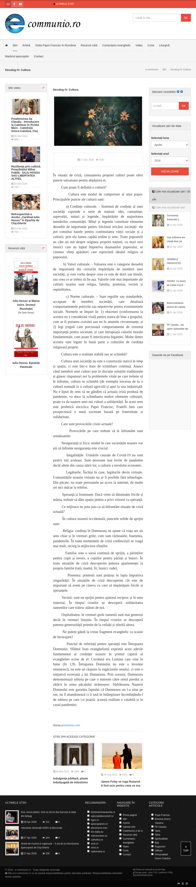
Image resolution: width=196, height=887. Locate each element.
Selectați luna (160, 137)
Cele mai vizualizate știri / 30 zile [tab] (171, 195)
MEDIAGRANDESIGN (143, 875)
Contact (38, 56)
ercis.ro (95, 847)
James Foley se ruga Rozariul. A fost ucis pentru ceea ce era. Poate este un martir (121, 785)
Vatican (158, 850)
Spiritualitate (161, 838)
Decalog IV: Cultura (65, 89)
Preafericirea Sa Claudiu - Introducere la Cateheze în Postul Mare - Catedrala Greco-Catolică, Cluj (25, 125)
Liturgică (164, 45)
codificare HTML (165, 872)
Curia (151, 45)
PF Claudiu (160, 827)
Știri (15, 45)
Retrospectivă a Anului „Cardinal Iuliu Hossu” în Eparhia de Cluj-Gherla (25, 219)
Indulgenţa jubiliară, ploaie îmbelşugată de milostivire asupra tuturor (70, 782)
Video (139, 45)
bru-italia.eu (97, 831)
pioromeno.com (70, 725)
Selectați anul (160, 153)
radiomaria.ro (98, 851)
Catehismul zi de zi (133, 830)
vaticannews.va (99, 835)
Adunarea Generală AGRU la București (41, 828)
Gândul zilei (129, 827)
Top (186, 848)
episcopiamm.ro (99, 824)
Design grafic (141, 872)
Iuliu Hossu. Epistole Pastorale (26, 364)
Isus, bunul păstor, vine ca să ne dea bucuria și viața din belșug (48, 814)
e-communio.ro (23, 869)
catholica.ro (97, 839)
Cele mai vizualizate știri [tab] (168, 207)
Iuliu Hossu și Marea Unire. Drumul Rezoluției (26, 304)
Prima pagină (130, 815)
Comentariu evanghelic (116, 45)
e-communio (151, 69)
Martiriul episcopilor (17, 56)
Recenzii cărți (89, 45)
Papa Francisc (162, 815)
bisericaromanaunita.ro (103, 812)
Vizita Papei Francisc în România (55, 45)
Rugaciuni (160, 846)
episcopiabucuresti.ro (102, 816)
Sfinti (157, 834)
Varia (157, 830)
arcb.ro (94, 843)
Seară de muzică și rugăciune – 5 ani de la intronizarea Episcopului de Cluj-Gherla (50, 845)
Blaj (157, 842)
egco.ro (95, 820)
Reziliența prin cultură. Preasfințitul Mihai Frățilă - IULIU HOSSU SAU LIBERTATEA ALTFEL (26, 172)
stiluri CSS (152, 872)
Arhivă (26, 45)
